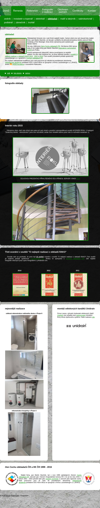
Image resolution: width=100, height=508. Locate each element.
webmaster (15, 496)
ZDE (78, 179)
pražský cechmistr (52, 479)
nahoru (27, 73)
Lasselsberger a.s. (37, 259)
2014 (41, 56)
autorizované (80, 315)
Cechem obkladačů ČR (34, 58)
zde (93, 317)
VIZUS (8, 496)
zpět (8, 73)
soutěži (73, 54)
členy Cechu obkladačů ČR (50, 46)
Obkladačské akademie (13, 62)
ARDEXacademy (18, 64)
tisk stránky (18, 73)
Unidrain (60, 315)
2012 (36, 56)
